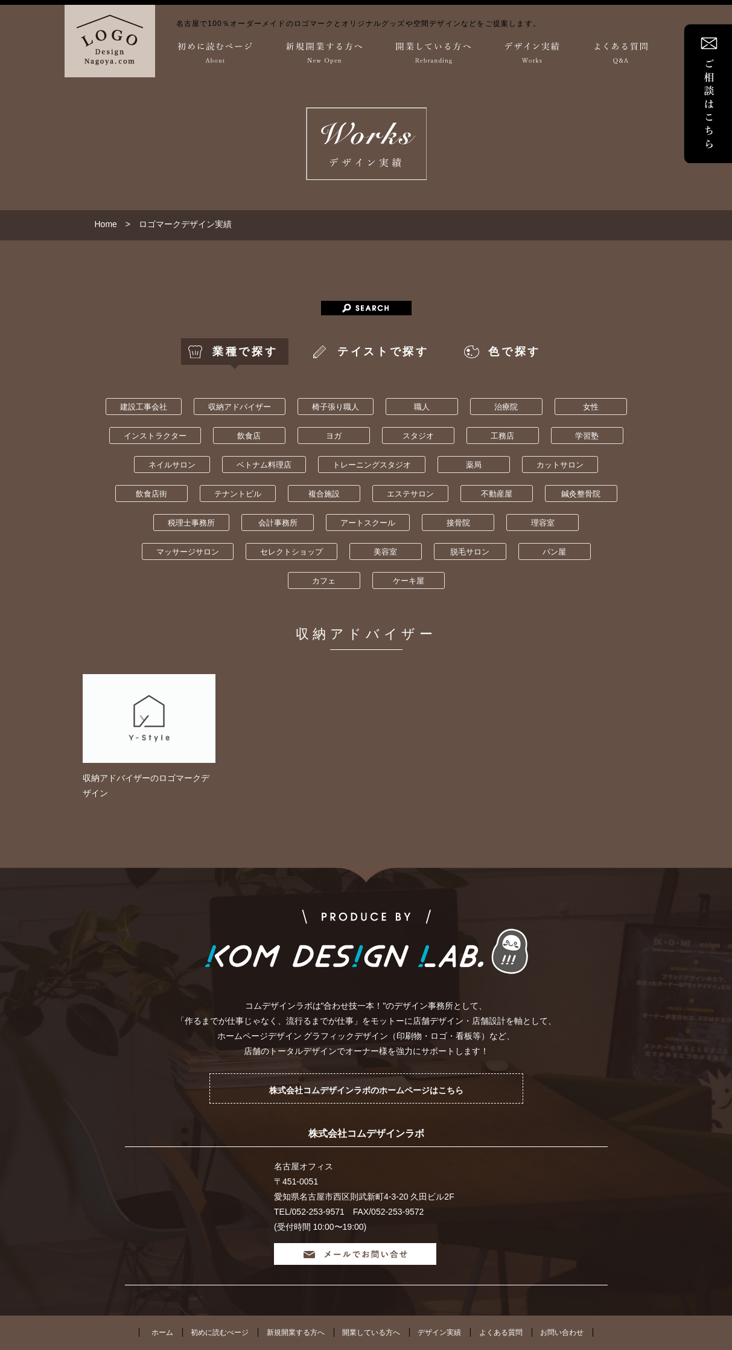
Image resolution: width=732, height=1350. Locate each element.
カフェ (324, 580)
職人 (422, 406)
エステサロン (410, 493)
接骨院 (458, 522)
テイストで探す (382, 352)
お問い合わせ (562, 1332)
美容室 (385, 551)
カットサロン (560, 464)
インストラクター (155, 435)
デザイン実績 (439, 1332)
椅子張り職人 (335, 406)
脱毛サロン (469, 551)
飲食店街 (151, 493)
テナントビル (237, 493)
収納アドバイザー (239, 406)
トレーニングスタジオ (372, 464)
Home (106, 224)
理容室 (543, 522)
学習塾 (587, 435)
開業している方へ (371, 1332)
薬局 (474, 464)
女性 (591, 406)
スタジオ (418, 435)
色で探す (514, 352)
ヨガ (334, 435)
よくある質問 (501, 1332)
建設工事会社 (143, 406)
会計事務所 (278, 522)
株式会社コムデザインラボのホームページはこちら (366, 1090)
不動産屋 (496, 493)
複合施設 (324, 493)
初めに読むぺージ (220, 1332)
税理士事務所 (191, 522)
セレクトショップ (291, 551)
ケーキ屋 (408, 580)
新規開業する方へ (296, 1332)
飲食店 (249, 435)
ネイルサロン (172, 464)
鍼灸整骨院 (580, 493)
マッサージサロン (187, 551)
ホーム (162, 1332)
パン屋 (554, 551)
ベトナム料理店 (264, 464)
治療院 (506, 406)
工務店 (502, 435)
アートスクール (367, 522)
